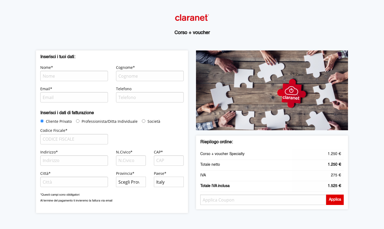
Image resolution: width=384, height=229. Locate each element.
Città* (45, 173)
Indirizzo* (49, 152)
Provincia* (125, 173)
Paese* (160, 173)
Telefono (123, 88)
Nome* (46, 67)
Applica (335, 200)
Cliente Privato (59, 121)
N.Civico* (124, 152)
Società (153, 121)
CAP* (158, 152)
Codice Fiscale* (53, 130)
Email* (46, 88)
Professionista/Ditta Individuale (110, 121)
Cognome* (125, 67)
